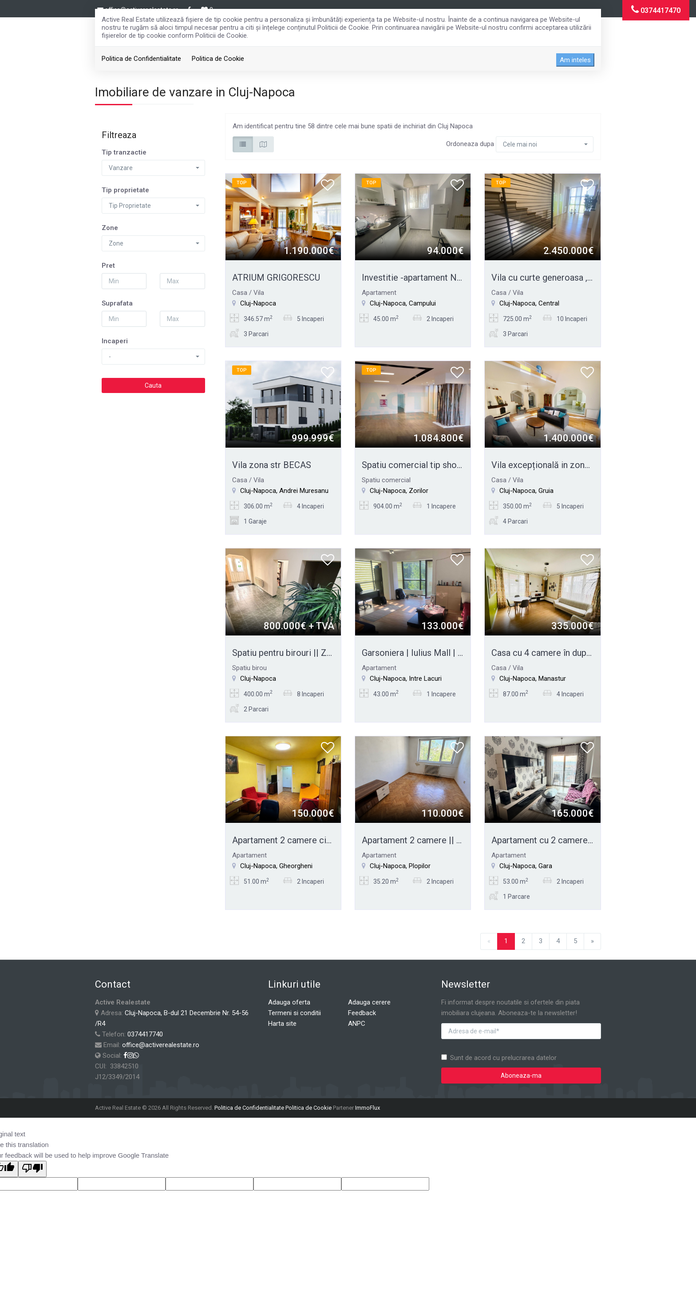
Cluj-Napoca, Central (529, 303)
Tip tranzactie (124, 152)
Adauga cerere (369, 1002)
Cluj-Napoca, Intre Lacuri (406, 679)
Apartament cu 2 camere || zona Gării (564, 840)
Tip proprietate (125, 190)
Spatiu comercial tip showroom (423, 465)
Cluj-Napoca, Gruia (526, 491)
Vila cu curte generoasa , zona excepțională (576, 277)
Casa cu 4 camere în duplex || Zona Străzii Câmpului (592, 652)
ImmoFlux (367, 1107)
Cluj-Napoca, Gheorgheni (276, 866)
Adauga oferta (289, 1002)
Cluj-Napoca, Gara (525, 866)
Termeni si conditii (294, 1013)
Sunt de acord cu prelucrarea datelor (499, 1058)
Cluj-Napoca (258, 303)
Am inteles (575, 60)
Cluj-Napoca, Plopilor (400, 866)
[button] (153, 168)
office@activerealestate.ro (160, 1045)
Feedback (362, 1013)
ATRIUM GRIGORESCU (276, 277)
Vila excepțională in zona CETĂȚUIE (561, 465)
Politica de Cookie (218, 59)
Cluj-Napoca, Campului (403, 303)
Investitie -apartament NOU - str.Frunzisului (446, 277)
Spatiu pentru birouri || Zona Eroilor (301, 652)
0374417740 (145, 1034)
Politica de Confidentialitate (141, 59)
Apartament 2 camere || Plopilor (424, 840)
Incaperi (115, 341)
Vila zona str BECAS (271, 465)
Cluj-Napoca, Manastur (532, 679)
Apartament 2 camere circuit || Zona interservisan (329, 840)
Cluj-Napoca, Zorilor (399, 491)
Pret (108, 266)
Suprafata (117, 303)
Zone (110, 228)
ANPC (356, 1024)
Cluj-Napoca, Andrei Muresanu (284, 491)
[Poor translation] (32, 1169)
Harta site (282, 1024)
